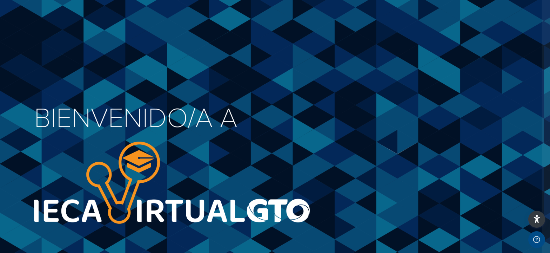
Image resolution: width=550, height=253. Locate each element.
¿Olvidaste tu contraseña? (513, 143)
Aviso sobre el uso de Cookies (510, 210)
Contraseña (426, 109)
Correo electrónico (435, 73)
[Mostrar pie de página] (536, 239)
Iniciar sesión (476, 163)
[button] (536, 219)
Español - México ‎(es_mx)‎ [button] (443, 207)
